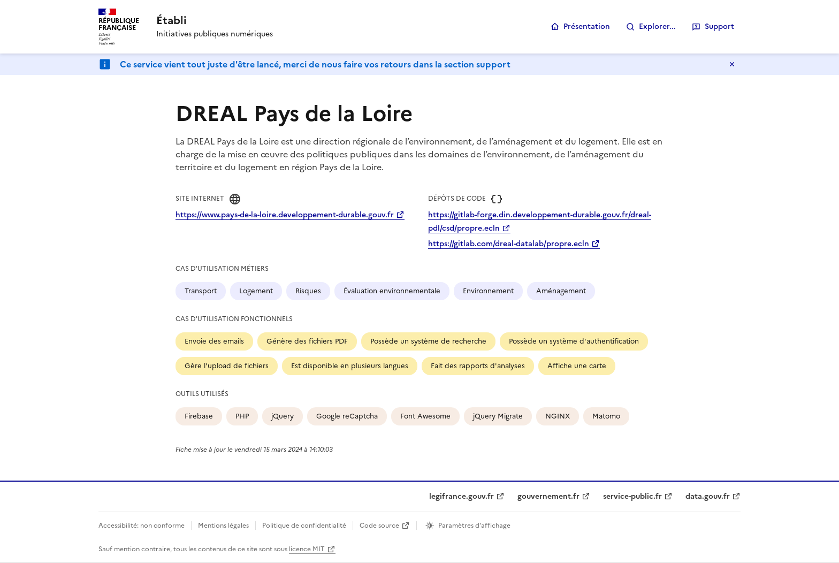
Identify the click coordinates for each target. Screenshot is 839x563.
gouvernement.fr (548, 496)
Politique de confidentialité (304, 525)
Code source (379, 525)
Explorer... (657, 26)
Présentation (586, 26)
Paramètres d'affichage (474, 525)
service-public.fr (632, 496)
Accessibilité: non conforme (141, 525)
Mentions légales (223, 525)
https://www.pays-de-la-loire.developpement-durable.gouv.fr (285, 214)
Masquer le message (732, 64)
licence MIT (307, 549)
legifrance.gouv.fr (461, 496)
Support (719, 26)
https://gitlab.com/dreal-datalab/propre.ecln (508, 243)
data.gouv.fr (707, 496)
